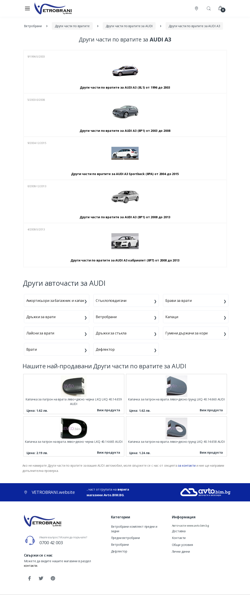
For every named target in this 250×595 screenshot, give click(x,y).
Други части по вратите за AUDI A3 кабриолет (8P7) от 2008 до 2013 (125, 260)
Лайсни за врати (40, 333)
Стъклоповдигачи (111, 300)
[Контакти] (197, 8)
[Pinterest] (52, 578)
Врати (31, 349)
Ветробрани (106, 316)
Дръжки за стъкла (111, 333)
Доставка (179, 531)
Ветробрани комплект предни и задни (134, 528)
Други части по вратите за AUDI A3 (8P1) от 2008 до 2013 (125, 217)
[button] (208, 8)
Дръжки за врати (41, 316)
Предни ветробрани (125, 538)
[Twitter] (40, 578)
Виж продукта (108, 410)
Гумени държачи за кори (186, 333)
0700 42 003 (51, 542)
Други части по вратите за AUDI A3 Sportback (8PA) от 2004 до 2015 (125, 174)
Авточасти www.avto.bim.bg (190, 525)
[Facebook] (29, 578)
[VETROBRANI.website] (53, 8)
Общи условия (182, 545)
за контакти (186, 465)
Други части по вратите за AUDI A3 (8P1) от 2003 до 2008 (125, 131)
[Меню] (27, 8)
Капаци (171, 316)
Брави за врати (178, 300)
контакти (30, 566)
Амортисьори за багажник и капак (55, 300)
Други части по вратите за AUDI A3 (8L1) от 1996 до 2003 (125, 87)
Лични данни (181, 551)
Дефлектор (105, 349)
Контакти (179, 538)
